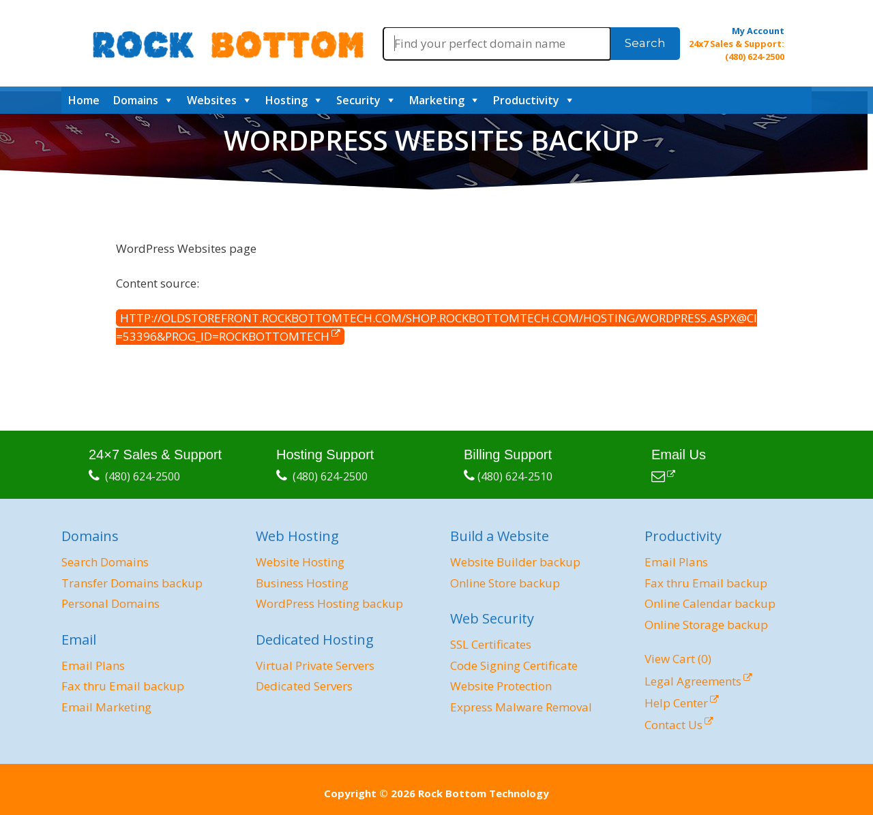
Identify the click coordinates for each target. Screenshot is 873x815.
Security (358, 100)
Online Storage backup (706, 624)
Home (84, 100)
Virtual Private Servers (315, 665)
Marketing (436, 100)
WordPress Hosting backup (329, 603)
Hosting (286, 100)
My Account (758, 31)
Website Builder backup (515, 562)
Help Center (676, 703)
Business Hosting (302, 583)
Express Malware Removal (521, 707)
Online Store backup (505, 583)
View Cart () (678, 658)
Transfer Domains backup (132, 583)
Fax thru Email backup (122, 686)
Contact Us (673, 725)
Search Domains (105, 562)
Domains (135, 100)
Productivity (526, 100)
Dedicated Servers (304, 686)
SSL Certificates (490, 644)
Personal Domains (110, 603)
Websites (212, 100)
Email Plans (93, 665)
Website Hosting (300, 562)
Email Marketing (106, 707)
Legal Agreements (693, 681)
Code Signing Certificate (514, 665)
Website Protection (501, 686)
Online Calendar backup (710, 603)
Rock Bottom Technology (483, 793)
